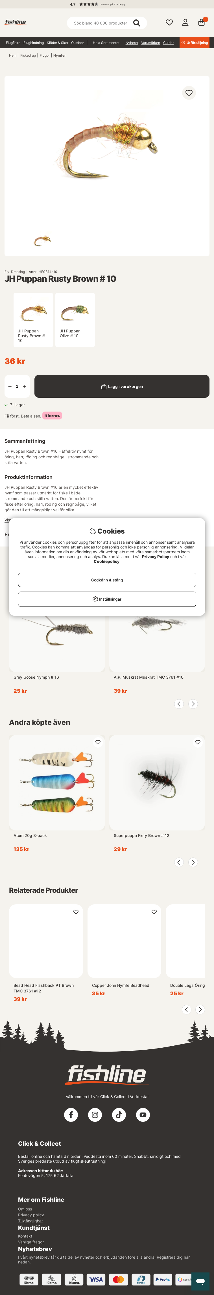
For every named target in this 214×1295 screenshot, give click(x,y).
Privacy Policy (155, 556)
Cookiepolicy (106, 561)
